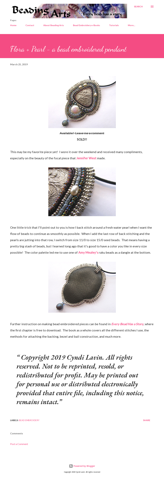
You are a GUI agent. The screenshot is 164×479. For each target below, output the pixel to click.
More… (131, 25)
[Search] (138, 6)
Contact (29, 25)
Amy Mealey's (88, 252)
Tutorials (114, 25)
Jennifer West (86, 158)
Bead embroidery (29, 420)
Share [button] (146, 420)
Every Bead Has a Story (127, 324)
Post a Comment (19, 443)
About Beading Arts (53, 25)
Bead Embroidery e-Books (86, 25)
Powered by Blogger (82, 465)
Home (13, 25)
